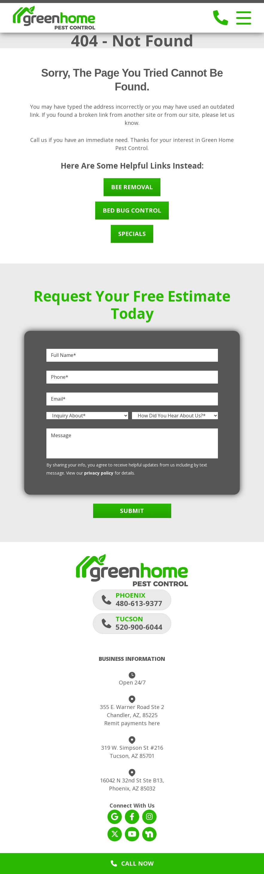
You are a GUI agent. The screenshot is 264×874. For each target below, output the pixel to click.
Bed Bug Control (132, 211)
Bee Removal (132, 188)
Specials (132, 235)
